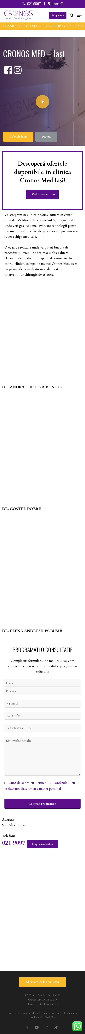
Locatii (57, 3)
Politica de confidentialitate (23, 1013)
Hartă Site (49, 1017)
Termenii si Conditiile (51, 783)
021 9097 (34, 3)
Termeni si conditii (52, 1013)
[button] (79, 15)
